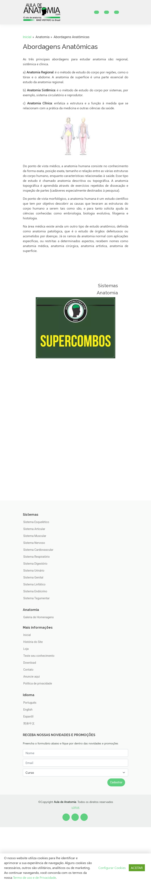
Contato (28, 669)
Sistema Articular (34, 529)
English (27, 709)
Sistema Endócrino (35, 591)
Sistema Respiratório (36, 556)
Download (29, 662)
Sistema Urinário (33, 570)
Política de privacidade (37, 683)
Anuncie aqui (31, 676)
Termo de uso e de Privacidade (34, 877)
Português (29, 702)
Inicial (27, 37)
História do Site (33, 641)
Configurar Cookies (112, 867)
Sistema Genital (33, 577)
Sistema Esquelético (36, 522)
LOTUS (75, 807)
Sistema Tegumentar (36, 598)
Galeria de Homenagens (38, 617)
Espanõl (28, 716)
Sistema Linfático (34, 584)
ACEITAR (137, 867)
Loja (26, 648)
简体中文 (29, 723)
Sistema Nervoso (34, 542)
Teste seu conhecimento (38, 655)
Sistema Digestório (35, 563)
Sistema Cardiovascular (38, 549)
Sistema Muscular (34, 535)
